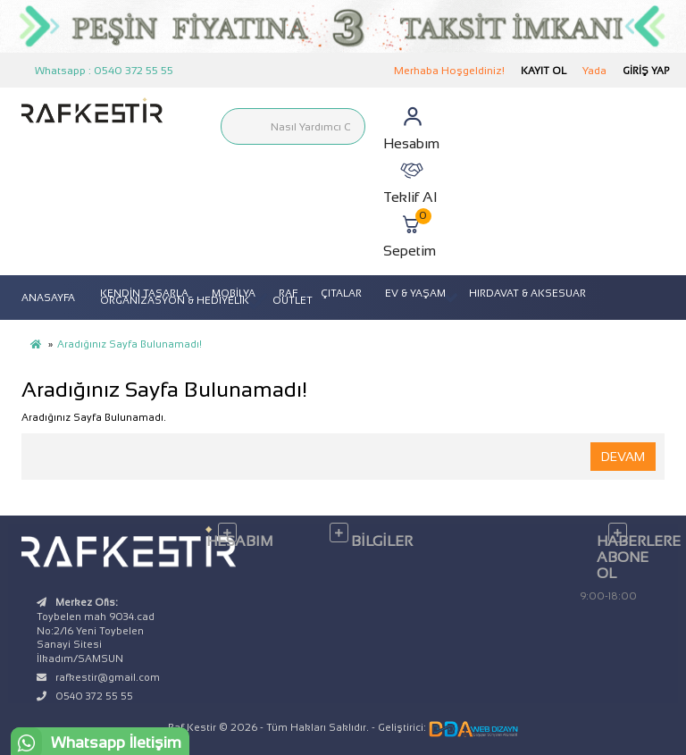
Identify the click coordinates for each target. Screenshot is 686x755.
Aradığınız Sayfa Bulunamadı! (129, 344)
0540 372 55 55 (94, 696)
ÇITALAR (341, 293)
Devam (623, 456)
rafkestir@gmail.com (107, 677)
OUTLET (292, 300)
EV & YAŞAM (415, 293)
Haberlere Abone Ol (631, 556)
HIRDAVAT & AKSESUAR (527, 293)
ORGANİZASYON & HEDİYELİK (174, 300)
